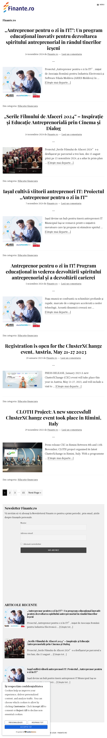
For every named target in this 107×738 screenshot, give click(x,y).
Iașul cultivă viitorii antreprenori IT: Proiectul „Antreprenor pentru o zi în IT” (53, 194)
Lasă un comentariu (72, 54)
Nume (23, 522)
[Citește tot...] (66, 627)
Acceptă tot (26, 727)
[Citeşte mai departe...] (58, 82)
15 (24, 492)
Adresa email (26, 533)
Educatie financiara (28, 105)
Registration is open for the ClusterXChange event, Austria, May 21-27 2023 (53, 349)
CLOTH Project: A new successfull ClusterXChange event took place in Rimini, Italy (53, 417)
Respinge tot (37, 723)
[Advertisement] (53, 578)
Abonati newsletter (30, 544)
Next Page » (34, 493)
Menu (102, 4)
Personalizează (15, 723)
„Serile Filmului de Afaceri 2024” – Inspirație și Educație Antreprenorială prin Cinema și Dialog (53, 122)
